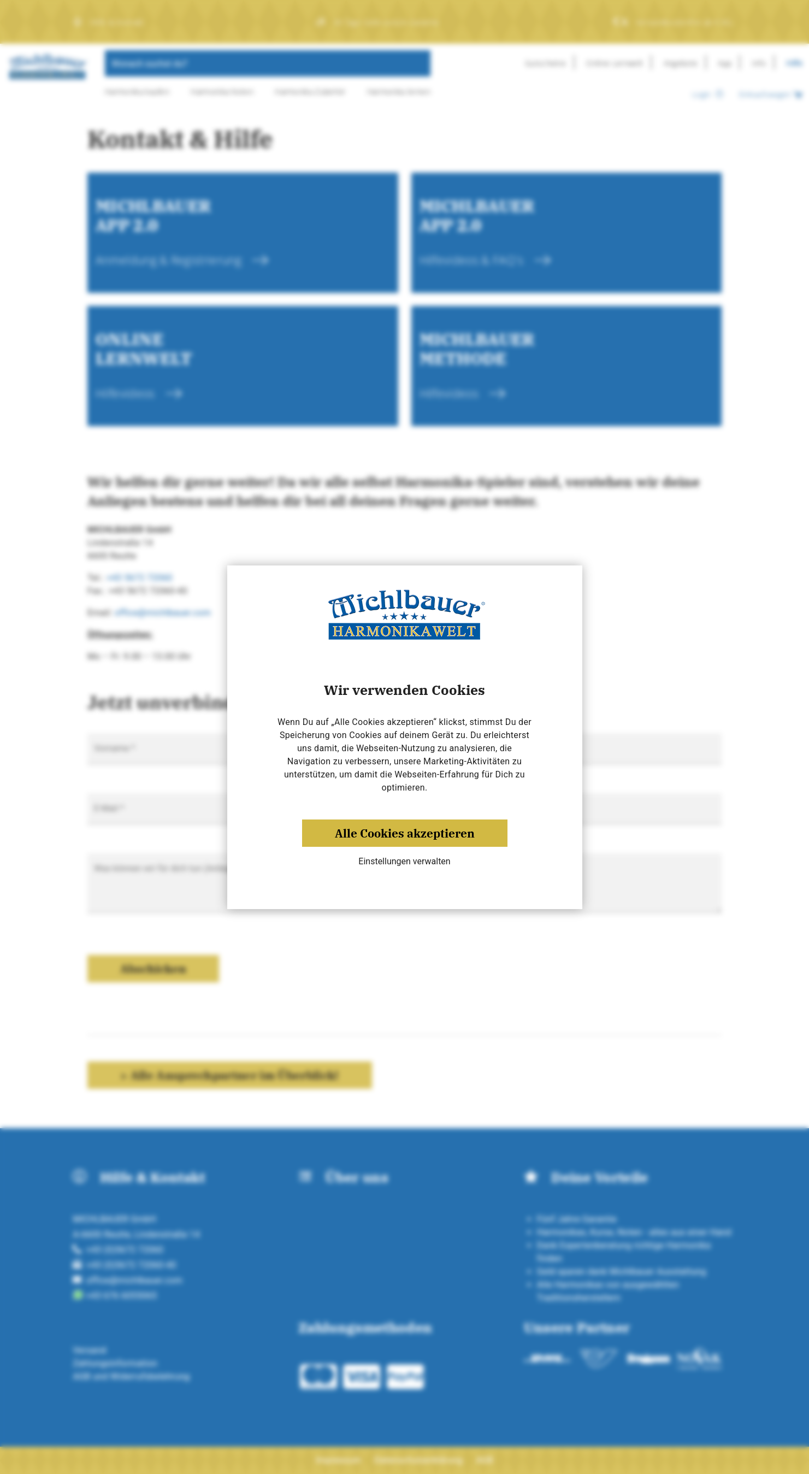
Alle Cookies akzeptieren (405, 833)
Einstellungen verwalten (404, 861)
